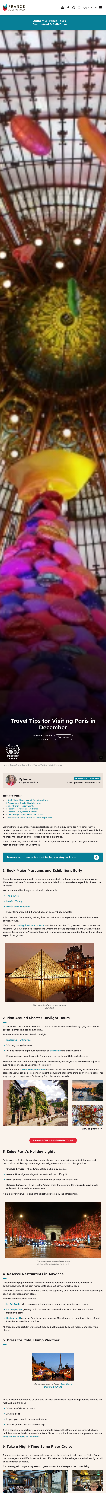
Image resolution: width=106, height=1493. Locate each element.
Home (5, 765)
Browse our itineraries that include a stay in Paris (41, 857)
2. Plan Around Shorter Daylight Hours (23, 803)
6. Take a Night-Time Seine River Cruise (24, 814)
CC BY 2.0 (64, 1264)
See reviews (63, 737)
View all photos (90, 1128)
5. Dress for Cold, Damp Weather (21, 811)
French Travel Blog (17, 765)
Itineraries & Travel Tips (87, 778)
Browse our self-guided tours (53, 1140)
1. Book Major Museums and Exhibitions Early (27, 800)
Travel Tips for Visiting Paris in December (45, 765)
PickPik (50, 1008)
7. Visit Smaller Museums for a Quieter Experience (29, 817)
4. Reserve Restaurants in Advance (22, 809)
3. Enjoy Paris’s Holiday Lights (20, 806)
